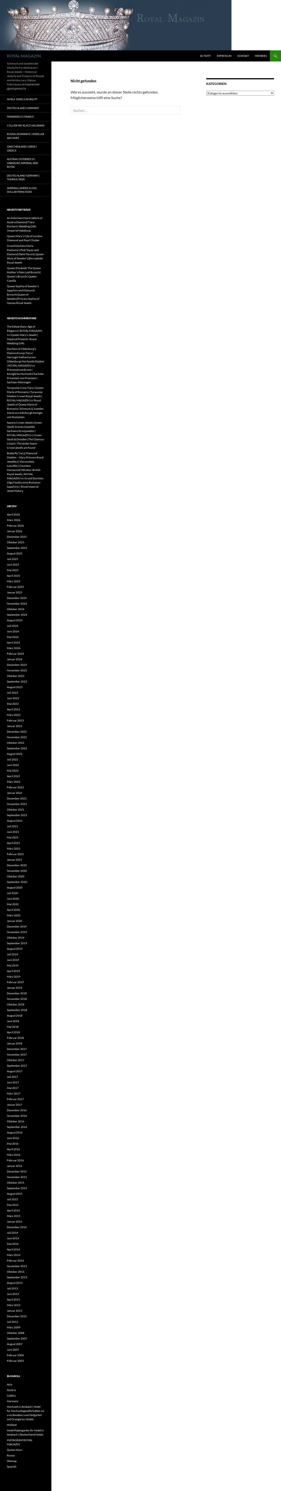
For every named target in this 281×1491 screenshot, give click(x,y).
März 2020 (13, 915)
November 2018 (17, 999)
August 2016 (14, 1132)
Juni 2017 (13, 1082)
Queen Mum (14, 1450)
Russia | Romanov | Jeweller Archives (25, 135)
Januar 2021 (14, 859)
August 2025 (14, 553)
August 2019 (14, 948)
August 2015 (14, 1193)
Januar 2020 (14, 921)
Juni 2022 (13, 765)
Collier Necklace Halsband (25, 125)
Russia (11, 1455)
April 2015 (13, 1210)
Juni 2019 (13, 960)
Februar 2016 (15, 1160)
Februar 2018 (15, 1038)
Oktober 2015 (15, 1182)
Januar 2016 (14, 1166)
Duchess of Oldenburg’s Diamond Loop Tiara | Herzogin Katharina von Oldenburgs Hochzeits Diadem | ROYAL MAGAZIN (25, 357)
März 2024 (13, 648)
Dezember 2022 (17, 731)
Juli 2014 (12, 1232)
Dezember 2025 (17, 536)
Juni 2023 (13, 698)
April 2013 (13, 1299)
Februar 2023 (15, 720)
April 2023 (13, 709)
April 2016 (13, 1149)
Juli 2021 (12, 826)
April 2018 (13, 1032)
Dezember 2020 (17, 865)
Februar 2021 (15, 854)
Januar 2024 (14, 659)
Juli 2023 (12, 692)
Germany (12, 1401)
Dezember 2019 (17, 926)
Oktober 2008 (15, 1333)
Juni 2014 (13, 1238)
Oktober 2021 (15, 809)
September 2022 (17, 748)
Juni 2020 (13, 898)
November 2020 (17, 871)
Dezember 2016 (17, 1110)
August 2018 (14, 1015)
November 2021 (17, 804)
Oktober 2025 (15, 542)
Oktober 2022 (15, 742)
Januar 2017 (14, 1104)
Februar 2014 (15, 1260)
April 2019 (13, 971)
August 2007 (14, 1344)
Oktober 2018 (15, 1004)
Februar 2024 (15, 653)
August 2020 (14, 887)
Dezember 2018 (17, 993)
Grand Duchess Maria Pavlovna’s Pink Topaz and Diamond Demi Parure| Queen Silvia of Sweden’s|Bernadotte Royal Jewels (25, 254)
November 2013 (17, 1266)
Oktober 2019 (15, 937)
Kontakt (243, 55)
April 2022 (13, 776)
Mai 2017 (13, 1088)
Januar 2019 (14, 987)
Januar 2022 (14, 793)
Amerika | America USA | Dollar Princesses (22, 190)
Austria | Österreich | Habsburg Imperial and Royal (22, 163)
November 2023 (17, 670)
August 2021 (14, 820)
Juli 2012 (12, 1322)
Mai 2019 (13, 965)
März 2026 (13, 520)
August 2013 (14, 1283)
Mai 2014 (13, 1244)
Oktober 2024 (15, 609)
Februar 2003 (15, 1360)
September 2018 (17, 1010)
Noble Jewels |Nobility (22, 99)
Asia (9, 1384)
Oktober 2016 (15, 1121)
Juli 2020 (12, 893)
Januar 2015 (14, 1221)
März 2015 (13, 1216)
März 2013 (13, 1305)
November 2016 (17, 1115)
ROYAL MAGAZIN (24, 55)
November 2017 (17, 1054)
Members (261, 55)
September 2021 (17, 815)
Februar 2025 (15, 587)
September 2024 (17, 614)
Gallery (11, 1395)
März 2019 (13, 976)
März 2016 (13, 1154)
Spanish (11, 1466)
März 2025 (13, 581)
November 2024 (17, 603)
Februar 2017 (15, 1099)
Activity (205, 55)
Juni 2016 (13, 1138)
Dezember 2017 (17, 1049)
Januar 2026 (14, 531)
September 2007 (17, 1338)
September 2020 (17, 882)
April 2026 (13, 514)
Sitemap (12, 1461)
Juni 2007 (13, 1349)
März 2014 (13, 1255)
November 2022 (17, 737)
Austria (11, 1390)
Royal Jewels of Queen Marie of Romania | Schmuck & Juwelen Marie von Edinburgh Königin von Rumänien (25, 409)
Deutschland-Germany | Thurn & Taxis (23, 177)
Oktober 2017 (15, 1060)
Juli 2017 (12, 1077)
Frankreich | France (20, 116)
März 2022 (13, 781)
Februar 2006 (15, 1355)
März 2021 (13, 848)
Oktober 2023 (15, 676)
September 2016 (17, 1127)
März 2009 (13, 1327)
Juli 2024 (12, 626)
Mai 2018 (13, 1026)
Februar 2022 (15, 787)
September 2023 (17, 681)
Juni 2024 (13, 631)
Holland (12, 1425)
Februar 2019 (15, 982)
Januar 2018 (14, 1043)
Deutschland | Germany (23, 107)
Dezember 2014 (17, 1227)
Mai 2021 (13, 837)
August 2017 (14, 1071)
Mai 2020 (13, 904)
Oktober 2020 (15, 876)
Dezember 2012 (17, 1316)
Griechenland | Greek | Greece (22, 148)
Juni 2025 (13, 564)
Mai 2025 (13, 570)
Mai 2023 (13, 703)
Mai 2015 (13, 1205)
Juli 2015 (12, 1199)
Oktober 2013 (15, 1271)
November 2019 (17, 932)
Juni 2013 (13, 1294)
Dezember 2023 (17, 665)
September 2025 (17, 548)
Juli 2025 (12, 559)
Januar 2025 (14, 592)
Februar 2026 (15, 525)
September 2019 (17, 943)
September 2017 (17, 1065)
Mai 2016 (13, 1143)
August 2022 (14, 754)
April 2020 (13, 909)
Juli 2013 (12, 1288)
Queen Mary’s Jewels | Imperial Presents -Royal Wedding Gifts (22, 339)
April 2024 (13, 642)
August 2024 (14, 620)
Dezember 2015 (17, 1171)
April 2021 (13, 843)
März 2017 (13, 1093)
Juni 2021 (13, 832)
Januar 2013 (14, 1310)
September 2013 (17, 1277)
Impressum (224, 55)
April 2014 (13, 1249)
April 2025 (13, 575)
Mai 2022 (13, 770)
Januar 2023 (14, 726)
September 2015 (17, 1188)
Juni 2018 (13, 1021)
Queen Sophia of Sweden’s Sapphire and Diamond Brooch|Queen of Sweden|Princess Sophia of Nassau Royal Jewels (23, 294)
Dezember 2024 (17, 598)
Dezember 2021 (17, 798)
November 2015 (17, 1177)
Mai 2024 (13, 637)
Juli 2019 (12, 954)
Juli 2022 (12, 759)
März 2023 (13, 715)
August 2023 (14, 687)
